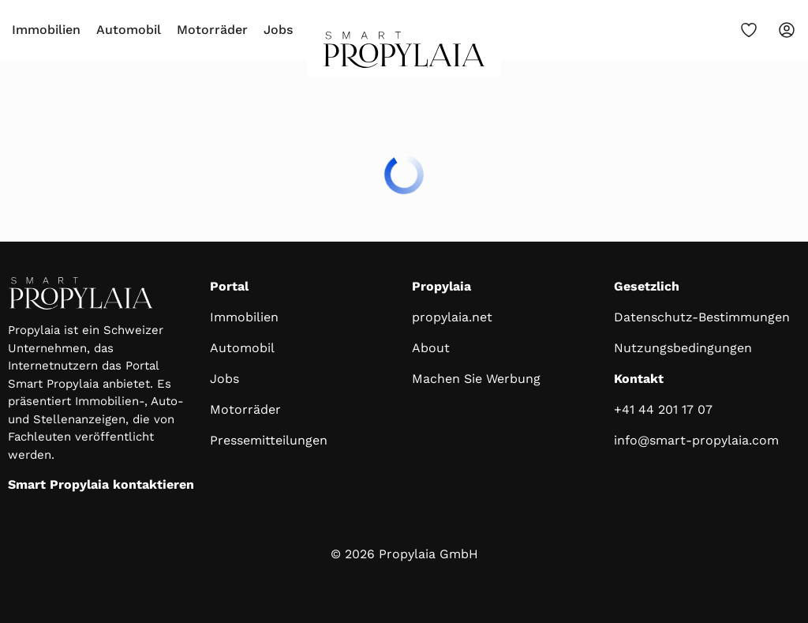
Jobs (278, 29)
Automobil (128, 29)
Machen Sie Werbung (476, 378)
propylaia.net (452, 317)
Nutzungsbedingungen (683, 347)
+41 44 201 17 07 (663, 409)
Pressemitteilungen (268, 440)
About (431, 347)
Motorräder (212, 29)
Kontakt (639, 378)
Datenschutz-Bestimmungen (702, 317)
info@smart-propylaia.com (696, 440)
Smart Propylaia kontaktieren (101, 484)
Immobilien (46, 29)
